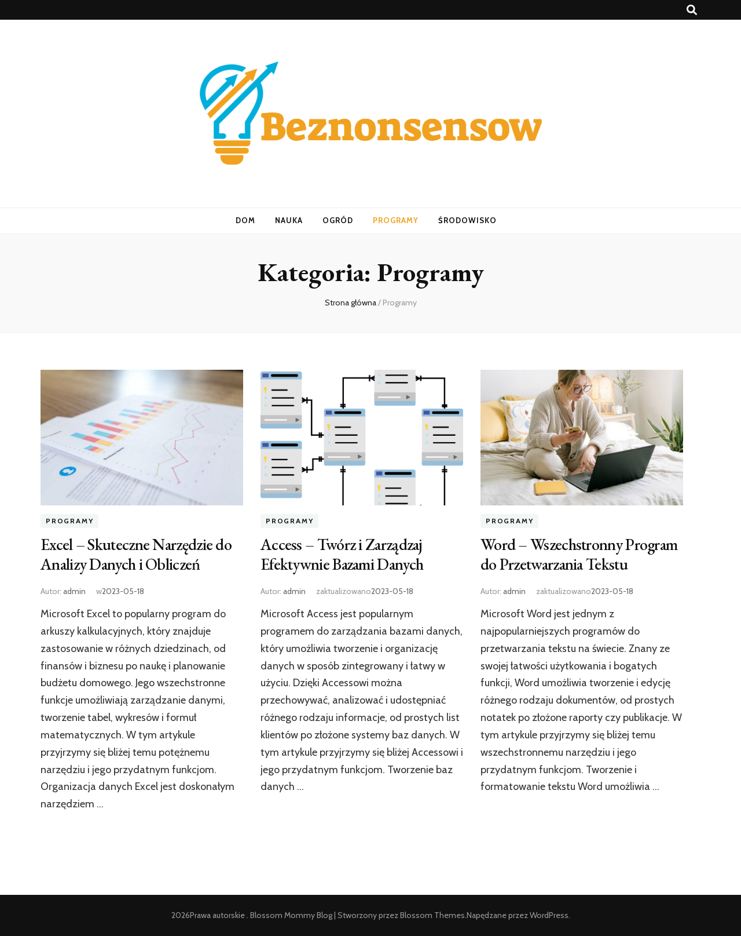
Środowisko (467, 220)
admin (74, 591)
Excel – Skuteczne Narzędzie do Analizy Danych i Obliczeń (136, 554)
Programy (396, 220)
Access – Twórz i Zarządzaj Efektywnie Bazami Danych (342, 554)
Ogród (337, 220)
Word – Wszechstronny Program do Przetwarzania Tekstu (578, 554)
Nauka (289, 220)
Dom (245, 220)
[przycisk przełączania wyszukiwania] (692, 10)
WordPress (549, 915)
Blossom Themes (432, 915)
